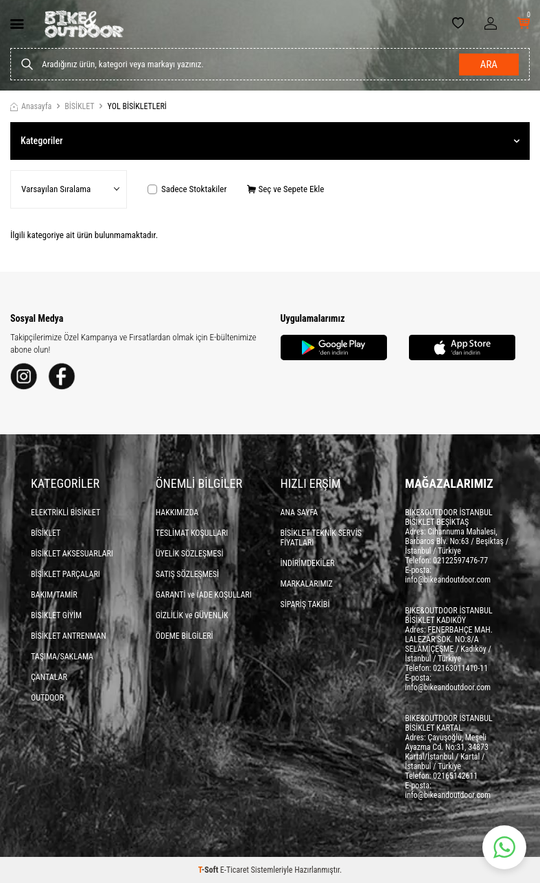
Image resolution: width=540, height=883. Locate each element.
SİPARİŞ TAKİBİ (305, 604)
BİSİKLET (79, 106)
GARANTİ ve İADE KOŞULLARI (204, 595)
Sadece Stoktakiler (187, 189)
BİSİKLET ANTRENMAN (68, 636)
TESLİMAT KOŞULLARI (192, 533)
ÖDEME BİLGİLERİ (184, 636)
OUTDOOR (47, 698)
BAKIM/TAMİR (54, 595)
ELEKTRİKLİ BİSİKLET (65, 512)
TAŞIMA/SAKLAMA (62, 656)
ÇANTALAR (49, 677)
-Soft (209, 870)
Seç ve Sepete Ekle (285, 189)
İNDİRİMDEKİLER (308, 563)
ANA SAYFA (299, 512)
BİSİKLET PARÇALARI (65, 574)
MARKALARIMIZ (307, 584)
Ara (488, 64)
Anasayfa (30, 106)
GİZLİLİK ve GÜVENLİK (192, 615)
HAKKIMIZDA (177, 512)
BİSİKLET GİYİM (56, 615)
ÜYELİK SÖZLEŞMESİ (190, 553)
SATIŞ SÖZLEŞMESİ (187, 574)
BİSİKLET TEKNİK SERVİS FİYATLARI (321, 538)
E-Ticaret (234, 870)
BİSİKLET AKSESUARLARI (72, 553)
